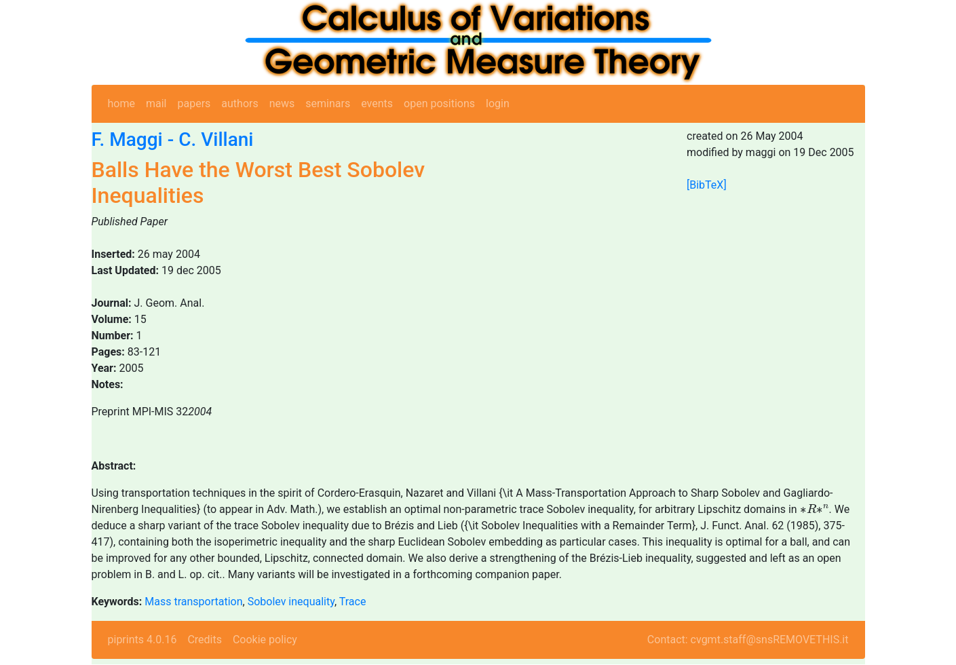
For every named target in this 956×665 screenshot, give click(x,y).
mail (156, 103)
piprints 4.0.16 (142, 639)
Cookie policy (265, 639)
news (282, 103)
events (377, 103)
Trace (352, 601)
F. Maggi (127, 139)
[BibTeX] (707, 184)
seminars (327, 103)
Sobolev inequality (291, 601)
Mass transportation (193, 601)
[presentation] (814, 508)
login (498, 103)
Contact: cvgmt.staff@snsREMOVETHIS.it (748, 639)
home (121, 103)
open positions (439, 103)
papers (193, 103)
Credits (204, 639)
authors (239, 103)
